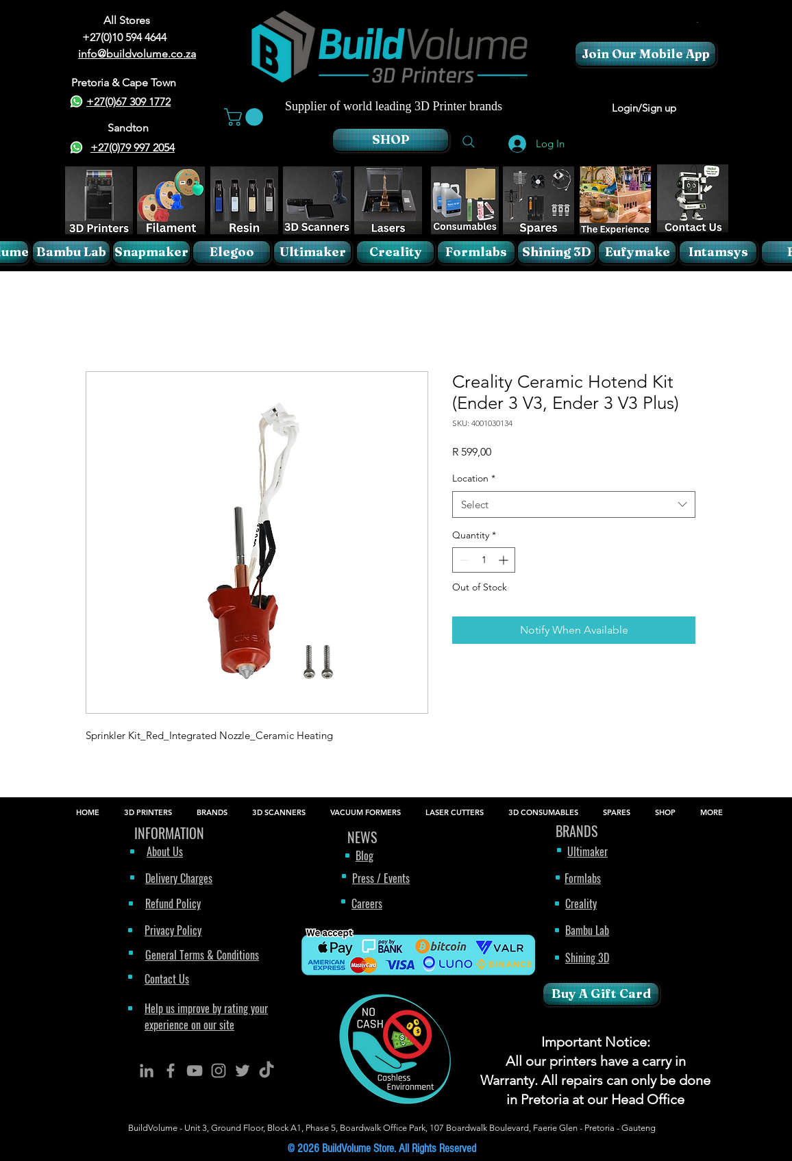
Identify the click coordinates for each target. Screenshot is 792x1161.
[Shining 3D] (556, 252)
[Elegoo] (231, 252)
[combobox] (573, 504)
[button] (697, 22)
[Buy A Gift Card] (601, 994)
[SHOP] (390, 139)
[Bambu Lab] (71, 252)
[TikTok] (266, 1070)
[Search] (468, 141)
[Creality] (395, 252)
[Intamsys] (718, 252)
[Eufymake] (637, 252)
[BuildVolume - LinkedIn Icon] (146, 1070)
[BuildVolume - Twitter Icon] (242, 1070)
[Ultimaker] (312, 252)
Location (473, 478)
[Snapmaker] (151, 252)
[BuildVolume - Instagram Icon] (218, 1070)
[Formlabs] (476, 252)
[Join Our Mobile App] (645, 53)
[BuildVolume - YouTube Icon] (194, 1070)
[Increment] (504, 560)
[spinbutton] (483, 560)
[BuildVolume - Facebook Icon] (170, 1070)
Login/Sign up (644, 107)
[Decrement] (462, 560)
